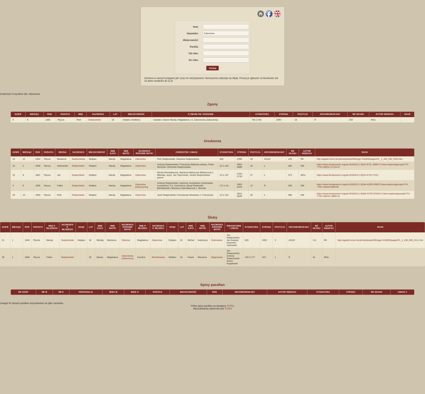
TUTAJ (230, 305)
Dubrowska (216, 240)
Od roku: (193, 53)
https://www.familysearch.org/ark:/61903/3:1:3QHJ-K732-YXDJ (347, 175)
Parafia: (194, 46)
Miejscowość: (191, 40)
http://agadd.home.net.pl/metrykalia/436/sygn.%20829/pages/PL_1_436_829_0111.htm (380, 240)
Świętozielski (94, 119)
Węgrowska (217, 257)
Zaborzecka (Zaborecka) (128, 257)
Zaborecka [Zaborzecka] (141, 185)
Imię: (196, 26)
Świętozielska (78, 159)
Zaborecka (140, 159)
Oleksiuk (126, 240)
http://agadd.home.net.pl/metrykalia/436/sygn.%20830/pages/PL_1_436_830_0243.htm (360, 159)
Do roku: (194, 60)
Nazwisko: (192, 33)
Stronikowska (158, 257)
